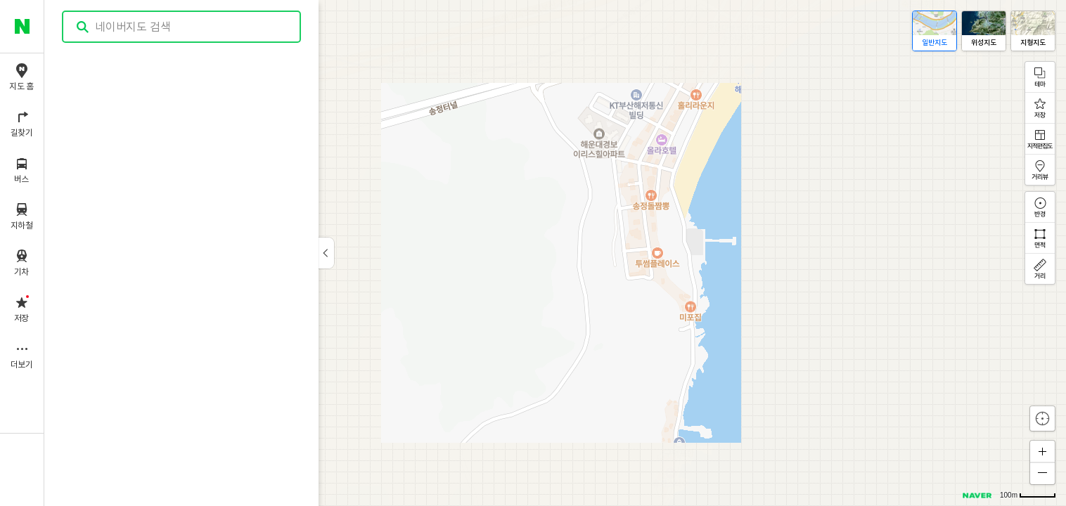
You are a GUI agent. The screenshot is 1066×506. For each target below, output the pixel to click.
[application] (555, 253)
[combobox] (182, 26)
